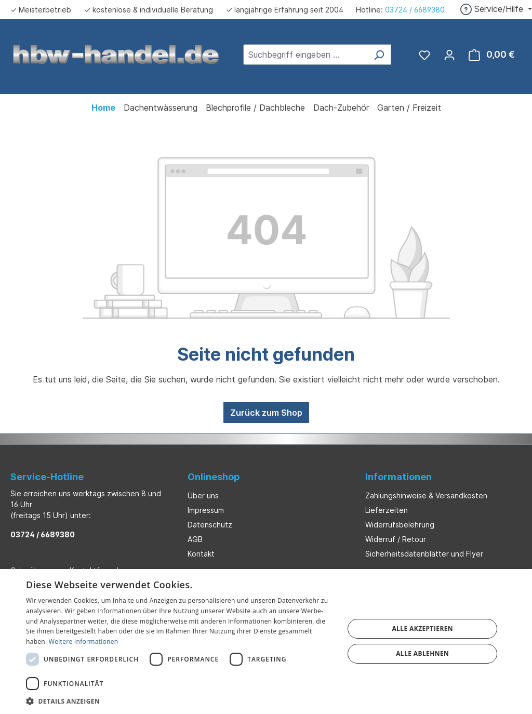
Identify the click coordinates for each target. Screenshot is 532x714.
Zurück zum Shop (266, 412)
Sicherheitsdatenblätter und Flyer (424, 553)
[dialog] (266, 641)
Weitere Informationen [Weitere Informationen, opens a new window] (83, 641)
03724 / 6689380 (415, 9)
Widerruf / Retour (395, 539)
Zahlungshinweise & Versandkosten (426, 495)
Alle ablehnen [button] (422, 653)
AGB (195, 539)
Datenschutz (210, 524)
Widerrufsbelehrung (399, 524)
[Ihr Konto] (449, 54)
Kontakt (201, 553)
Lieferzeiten (386, 510)
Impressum (206, 510)
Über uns (203, 495)
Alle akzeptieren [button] (422, 628)
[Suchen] (379, 54)
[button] (180, 701)
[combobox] (305, 54)
